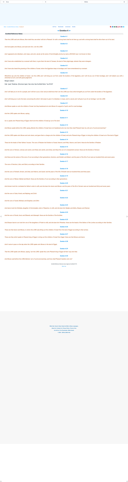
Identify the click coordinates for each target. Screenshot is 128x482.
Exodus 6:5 (64, 65)
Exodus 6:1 (64, 36)
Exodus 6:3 (64, 51)
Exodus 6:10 (64, 110)
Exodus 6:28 (64, 241)
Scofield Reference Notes (12, 26)
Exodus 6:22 (64, 198)
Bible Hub (64, 266)
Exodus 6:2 (64, 44)
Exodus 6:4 (64, 58)
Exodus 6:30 (64, 256)
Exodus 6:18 (64, 168)
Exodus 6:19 (64, 176)
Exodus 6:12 (64, 125)
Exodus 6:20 (64, 183)
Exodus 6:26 (64, 227)
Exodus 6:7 (64, 88)
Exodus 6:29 (64, 248)
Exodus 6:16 (64, 154)
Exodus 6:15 (64, 147)
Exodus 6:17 (64, 161)
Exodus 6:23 (64, 205)
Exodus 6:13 (64, 132)
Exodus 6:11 (64, 118)
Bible (5, 26)
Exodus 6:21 (64, 190)
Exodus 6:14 (64, 139)
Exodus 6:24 (64, 212)
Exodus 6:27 (64, 234)
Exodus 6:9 (64, 103)
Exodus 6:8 (64, 96)
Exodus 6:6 (64, 73)
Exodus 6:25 (64, 219)
